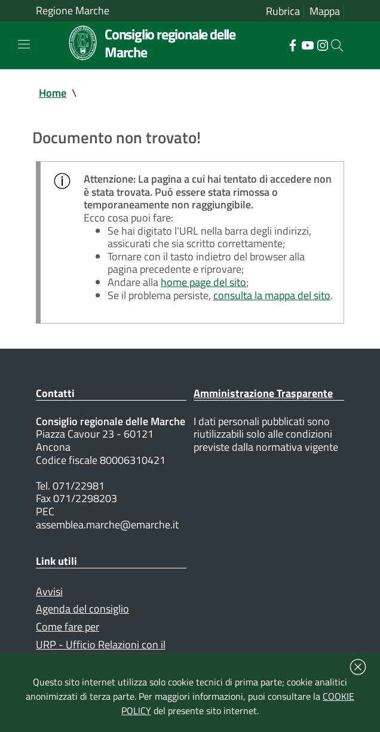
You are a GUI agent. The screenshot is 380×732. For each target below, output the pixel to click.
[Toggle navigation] (24, 44)
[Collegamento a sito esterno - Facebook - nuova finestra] (292, 44)
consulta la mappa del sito (271, 295)
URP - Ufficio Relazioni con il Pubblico (101, 651)
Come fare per (67, 627)
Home (52, 93)
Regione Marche (72, 10)
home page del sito (203, 282)
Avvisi (49, 591)
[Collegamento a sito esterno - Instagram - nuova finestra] (322, 44)
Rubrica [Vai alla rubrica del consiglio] (283, 11)
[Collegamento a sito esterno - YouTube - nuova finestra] (307, 44)
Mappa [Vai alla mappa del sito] (324, 11)
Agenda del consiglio (82, 609)
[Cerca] (337, 45)
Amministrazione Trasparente (263, 393)
